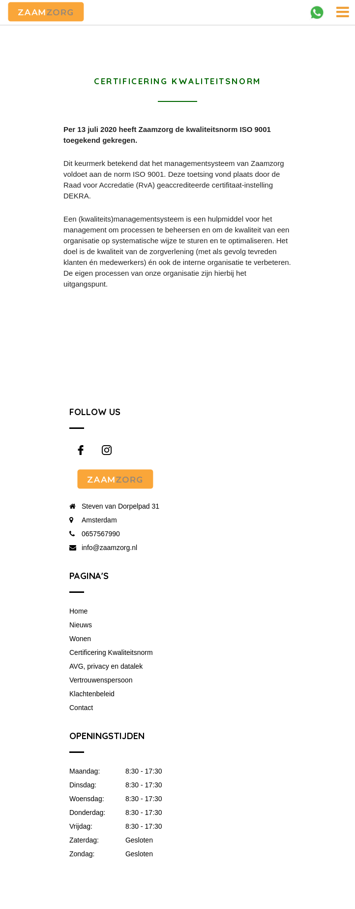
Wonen (80, 639)
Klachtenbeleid (92, 694)
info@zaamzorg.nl (109, 548)
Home (78, 611)
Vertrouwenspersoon (100, 680)
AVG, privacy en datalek (106, 666)
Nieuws (80, 625)
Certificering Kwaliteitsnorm (111, 652)
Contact (81, 708)
